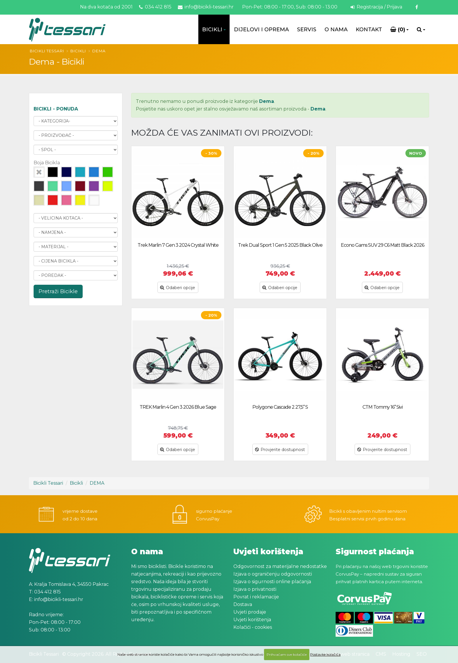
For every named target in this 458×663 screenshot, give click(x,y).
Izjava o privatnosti (254, 589)
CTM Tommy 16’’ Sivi (382, 407)
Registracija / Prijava (376, 7)
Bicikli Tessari (47, 51)
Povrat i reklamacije (256, 597)
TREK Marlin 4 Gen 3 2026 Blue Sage (178, 407)
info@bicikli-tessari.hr (206, 7)
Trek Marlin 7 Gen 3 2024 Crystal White (178, 245)
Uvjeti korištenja (252, 619)
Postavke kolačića (325, 654)
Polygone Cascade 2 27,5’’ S (280, 407)
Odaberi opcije (177, 287)
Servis (306, 29)
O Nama (336, 29)
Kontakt (369, 29)
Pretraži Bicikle (58, 291)
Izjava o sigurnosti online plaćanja (272, 581)
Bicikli (212, 29)
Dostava (242, 604)
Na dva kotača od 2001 (106, 7)
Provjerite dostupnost (280, 449)
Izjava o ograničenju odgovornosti (272, 574)
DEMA (98, 51)
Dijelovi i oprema (261, 29)
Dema (266, 101)
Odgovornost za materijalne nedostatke (280, 566)
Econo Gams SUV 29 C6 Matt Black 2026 (382, 245)
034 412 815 (155, 7)
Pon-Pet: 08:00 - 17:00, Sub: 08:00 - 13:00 (289, 7)
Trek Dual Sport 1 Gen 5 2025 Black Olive (280, 245)
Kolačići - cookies (252, 627)
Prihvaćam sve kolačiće (287, 654)
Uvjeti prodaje (249, 612)
